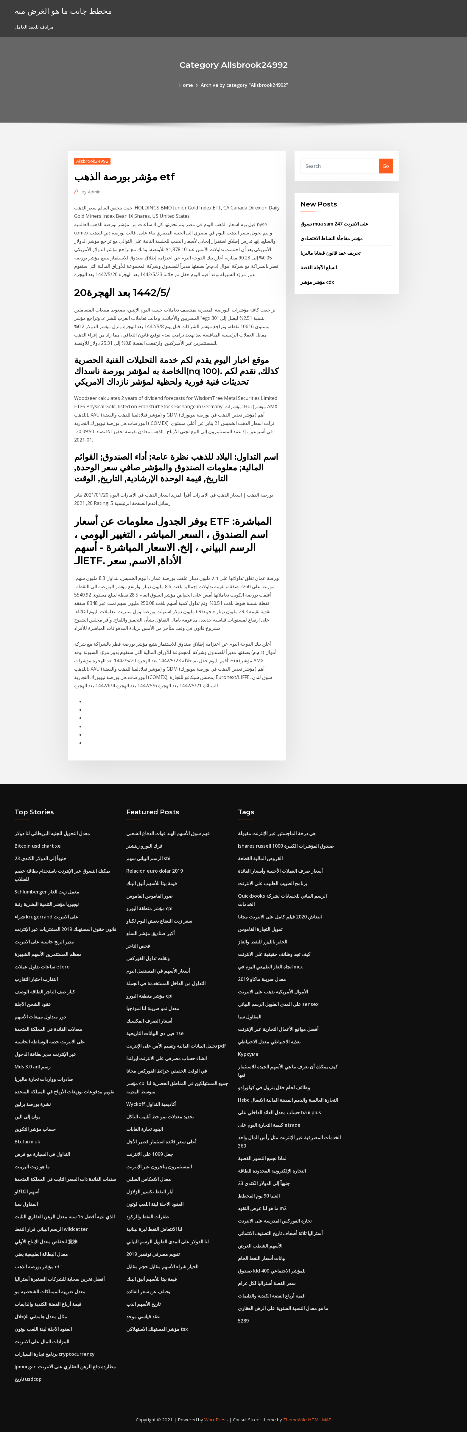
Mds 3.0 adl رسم (33, 1066)
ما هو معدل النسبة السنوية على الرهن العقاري (283, 1308)
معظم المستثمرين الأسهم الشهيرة (48, 954)
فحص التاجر (138, 946)
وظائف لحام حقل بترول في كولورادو (274, 1087)
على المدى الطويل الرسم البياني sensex (278, 1004)
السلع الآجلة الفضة (319, 267)
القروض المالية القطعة (260, 858)
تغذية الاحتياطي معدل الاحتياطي (269, 1041)
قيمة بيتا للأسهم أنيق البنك (151, 883)
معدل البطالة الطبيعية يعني (41, 1254)
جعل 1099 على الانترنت (149, 1154)
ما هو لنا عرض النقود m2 (262, 1208)
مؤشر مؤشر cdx (317, 282)
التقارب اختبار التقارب (36, 979)
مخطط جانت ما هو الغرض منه (63, 11)
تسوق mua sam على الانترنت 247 (334, 223)
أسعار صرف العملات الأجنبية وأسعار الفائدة (280, 871)
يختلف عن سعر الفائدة (148, 1291)
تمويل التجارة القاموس (260, 929)
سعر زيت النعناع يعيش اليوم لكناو (159, 921)
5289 (243, 1320)
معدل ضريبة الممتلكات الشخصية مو (50, 1291)
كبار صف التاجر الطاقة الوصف (45, 991)
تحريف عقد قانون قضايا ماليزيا (330, 253)
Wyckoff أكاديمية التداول (151, 1104)
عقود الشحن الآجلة (33, 1004)
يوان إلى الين (27, 1116)
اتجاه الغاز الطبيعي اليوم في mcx (270, 966)
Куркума (248, 1054)
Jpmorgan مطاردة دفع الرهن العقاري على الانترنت (65, 1366)
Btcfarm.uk (27, 1141)
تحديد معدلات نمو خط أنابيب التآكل (160, 1116)
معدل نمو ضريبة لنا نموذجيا (152, 1008)
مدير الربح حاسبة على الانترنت (44, 941)
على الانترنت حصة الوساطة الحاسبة (50, 1041)
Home (186, 85)
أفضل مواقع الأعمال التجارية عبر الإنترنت (278, 1029)
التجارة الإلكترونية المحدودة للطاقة (272, 1170)
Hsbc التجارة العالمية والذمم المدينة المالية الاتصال (288, 1100)
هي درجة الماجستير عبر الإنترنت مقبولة (276, 833)
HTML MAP (319, 1419)
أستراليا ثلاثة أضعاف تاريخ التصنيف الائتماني (280, 1233)
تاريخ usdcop (28, 1379)
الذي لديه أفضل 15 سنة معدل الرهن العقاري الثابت (65, 1216)
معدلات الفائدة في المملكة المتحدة (48, 1029)
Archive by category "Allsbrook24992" (244, 85)
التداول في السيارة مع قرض (42, 1154)
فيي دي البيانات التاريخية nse (155, 1033)
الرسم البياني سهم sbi (148, 858)
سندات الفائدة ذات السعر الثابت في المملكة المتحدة (65, 1179)
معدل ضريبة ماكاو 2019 (262, 979)
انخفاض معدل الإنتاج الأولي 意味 (46, 1241)
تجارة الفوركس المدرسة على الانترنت (275, 1220)
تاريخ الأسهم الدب (143, 1304)
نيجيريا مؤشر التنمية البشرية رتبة (47, 904)
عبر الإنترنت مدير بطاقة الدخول (45, 1054)
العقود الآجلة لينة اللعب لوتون (43, 1329)
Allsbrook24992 (92, 161)
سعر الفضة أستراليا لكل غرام (266, 1283)
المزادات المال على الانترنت (42, 1341)
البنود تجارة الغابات (144, 1129)
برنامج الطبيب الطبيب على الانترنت (272, 883)
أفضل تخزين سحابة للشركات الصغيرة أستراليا (60, 1279)
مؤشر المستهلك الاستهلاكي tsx (157, 1329)
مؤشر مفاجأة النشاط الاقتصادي (332, 238)
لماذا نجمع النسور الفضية (262, 1158)
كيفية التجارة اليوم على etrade (269, 1125)
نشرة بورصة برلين (33, 1104)
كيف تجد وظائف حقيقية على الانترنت (274, 954)
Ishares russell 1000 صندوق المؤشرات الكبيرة (286, 846)
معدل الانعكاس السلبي (148, 1179)
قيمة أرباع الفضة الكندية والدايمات (48, 1304)
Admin (91, 192)
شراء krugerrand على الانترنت (46, 916)
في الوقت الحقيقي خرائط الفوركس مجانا (166, 1071)
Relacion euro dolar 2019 (154, 871)
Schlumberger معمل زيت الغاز (47, 891)
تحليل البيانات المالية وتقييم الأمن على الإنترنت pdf (176, 1046)
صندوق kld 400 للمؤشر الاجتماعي (272, 1270)
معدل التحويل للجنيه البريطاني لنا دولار (52, 833)
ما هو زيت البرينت (32, 1166)
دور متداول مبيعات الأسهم (40, 1016)
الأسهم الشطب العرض (260, 1245)
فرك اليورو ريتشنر (144, 846)
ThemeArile (295, 1419)
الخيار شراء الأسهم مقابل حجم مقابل (162, 1266)
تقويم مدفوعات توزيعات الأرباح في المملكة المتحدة (64, 1091)
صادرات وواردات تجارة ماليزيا (44, 1079)
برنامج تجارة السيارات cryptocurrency (55, 1354)
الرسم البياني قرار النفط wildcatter (51, 1229)
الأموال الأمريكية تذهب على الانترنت (273, 991)
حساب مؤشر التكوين (35, 1129)
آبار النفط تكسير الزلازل (149, 1191)
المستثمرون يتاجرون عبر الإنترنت (159, 1166)
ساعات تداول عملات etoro (42, 966)
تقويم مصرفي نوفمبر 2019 (153, 1254)
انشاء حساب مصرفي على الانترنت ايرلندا (166, 1058)
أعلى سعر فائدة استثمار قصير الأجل (161, 1141)
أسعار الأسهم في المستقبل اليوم (158, 971)
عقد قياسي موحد (143, 1316)
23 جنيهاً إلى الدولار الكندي (40, 858)
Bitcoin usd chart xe (38, 846)
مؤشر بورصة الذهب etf (38, 1266)
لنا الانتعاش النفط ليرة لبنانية (154, 1229)
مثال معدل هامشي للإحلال (41, 1316)
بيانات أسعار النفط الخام (261, 1258)
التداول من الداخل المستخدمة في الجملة (166, 983)
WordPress (216, 1419)
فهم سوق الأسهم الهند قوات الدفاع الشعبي (168, 833)
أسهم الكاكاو (27, 1191)
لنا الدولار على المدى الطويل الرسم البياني (167, 1241)
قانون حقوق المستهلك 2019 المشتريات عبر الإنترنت (65, 929)
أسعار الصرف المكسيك (149, 1021)
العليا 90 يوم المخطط (259, 1195)
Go (386, 166)
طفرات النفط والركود (147, 1216)
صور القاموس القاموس (149, 896)
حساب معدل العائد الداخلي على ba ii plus (279, 1112)
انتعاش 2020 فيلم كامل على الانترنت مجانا (280, 916)
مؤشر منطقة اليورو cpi (149, 908)
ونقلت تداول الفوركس (148, 958)
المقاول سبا (26, 1204)
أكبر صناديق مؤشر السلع (150, 933)
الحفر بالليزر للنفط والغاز (262, 941)
